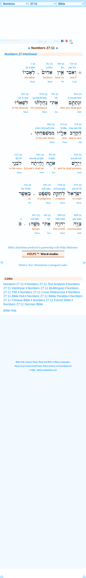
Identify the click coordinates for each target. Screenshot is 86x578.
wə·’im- (73, 67)
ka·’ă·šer (26, 188)
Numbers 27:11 (13, 284)
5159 (42, 94)
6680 (76, 215)
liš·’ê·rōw (23, 97)
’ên (62, 67)
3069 (60, 215)
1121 (16, 154)
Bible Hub (9, 310)
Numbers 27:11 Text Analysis (45, 284)
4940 (49, 124)
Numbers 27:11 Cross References (42, 292)
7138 (76, 124)
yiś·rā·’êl (76, 188)
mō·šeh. (35, 218)
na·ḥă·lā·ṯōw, (40, 97)
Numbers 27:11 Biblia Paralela (47, 296)
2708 (60, 185)
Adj (80, 142)
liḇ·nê (18, 158)
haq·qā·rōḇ (75, 128)
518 (71, 64)
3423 (76, 154)
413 (62, 124)
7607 (23, 94)
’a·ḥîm (49, 67)
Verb (79, 112)
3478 (76, 185)
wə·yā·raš (76, 158)
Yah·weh (60, 218)
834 (26, 185)
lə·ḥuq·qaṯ (59, 188)
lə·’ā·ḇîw (30, 67)
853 (53, 94)
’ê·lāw (63, 128)
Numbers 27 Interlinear (21, 54)
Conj (74, 82)
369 (59, 64)
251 (47, 64)
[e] (75, 64)
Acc (56, 112)
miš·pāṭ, (46, 188)
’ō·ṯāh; (51, 158)
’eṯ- (56, 97)
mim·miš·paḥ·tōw (44, 128)
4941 (45, 185)
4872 (34, 215)
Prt (62, 82)
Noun (50, 82)
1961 (38, 154)
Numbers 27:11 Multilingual (46, 288)
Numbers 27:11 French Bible (52, 300)
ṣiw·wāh (76, 218)
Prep (64, 142)
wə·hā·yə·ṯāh (36, 158)
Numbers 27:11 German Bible (23, 304)
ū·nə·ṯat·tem (74, 97)
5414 (76, 94)
